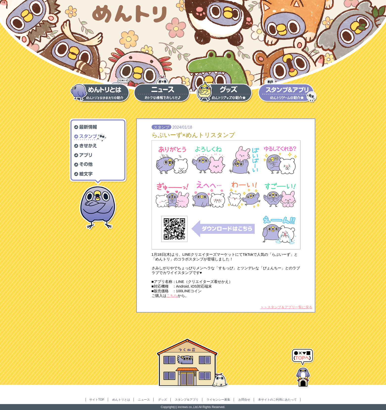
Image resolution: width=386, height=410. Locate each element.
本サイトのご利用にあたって (277, 399)
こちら (172, 295)
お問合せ (244, 399)
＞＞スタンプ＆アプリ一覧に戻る (286, 307)
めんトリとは (121, 399)
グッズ (162, 399)
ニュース (144, 399)
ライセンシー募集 (218, 399)
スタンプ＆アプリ (187, 399)
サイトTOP (96, 399)
